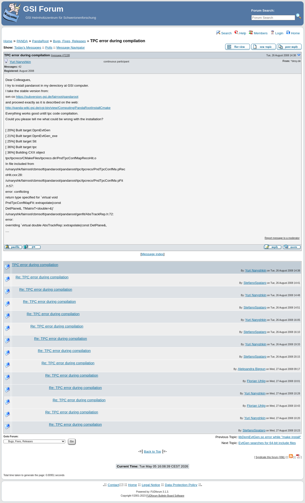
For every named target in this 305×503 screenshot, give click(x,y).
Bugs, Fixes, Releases (69, 41)
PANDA (22, 41)
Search (224, 33)
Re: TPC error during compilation (42, 277)
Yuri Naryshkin (20, 62)
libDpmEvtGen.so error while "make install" (270, 437)
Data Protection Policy (181, 485)
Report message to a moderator (282, 238)
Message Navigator (70, 47)
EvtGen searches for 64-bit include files (267, 443)
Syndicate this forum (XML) (270, 457)
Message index (152, 254)
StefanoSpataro (254, 283)
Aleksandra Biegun (251, 369)
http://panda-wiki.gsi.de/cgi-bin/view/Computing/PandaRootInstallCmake (57, 108)
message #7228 (60, 55)
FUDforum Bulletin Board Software (165, 495)
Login (276, 33)
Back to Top (152, 451)
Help (240, 33)
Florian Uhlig (256, 381)
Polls (48, 47)
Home (293, 33)
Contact (113, 485)
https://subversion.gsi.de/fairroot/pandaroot (47, 96)
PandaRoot (40, 41)
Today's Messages (27, 47)
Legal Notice (151, 485)
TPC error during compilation (27, 55)
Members (258, 33)
